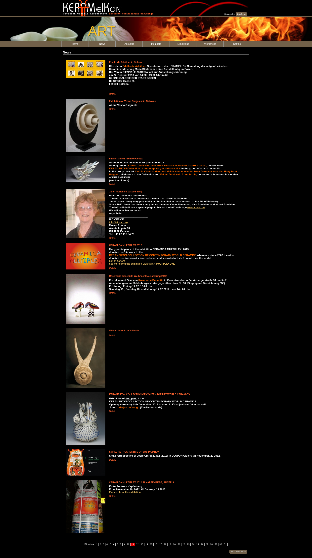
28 (211, 544)
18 (165, 544)
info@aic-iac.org (118, 222)
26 (202, 544)
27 (207, 544)
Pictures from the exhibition (125, 492)
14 (146, 544)
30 (220, 544)
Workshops (210, 44)
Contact (237, 44)
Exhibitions (183, 44)
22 (183, 544)
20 (174, 544)
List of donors (117, 261)
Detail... (113, 94)
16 (156, 544)
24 (193, 544)
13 (142, 544)
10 (128, 544)
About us (129, 44)
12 (137, 544)
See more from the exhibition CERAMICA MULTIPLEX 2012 (142, 263)
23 (188, 544)
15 (151, 544)
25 (197, 544)
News (102, 44)
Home (75, 44)
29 (216, 544)
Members (156, 44)
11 (133, 544)
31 (225, 544)
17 (160, 544)
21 (179, 544)
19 (170, 544)
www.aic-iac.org (196, 207)
